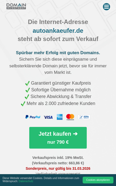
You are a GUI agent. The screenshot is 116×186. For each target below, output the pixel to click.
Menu (107, 6)
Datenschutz (26, 181)
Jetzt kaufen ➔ (57, 138)
